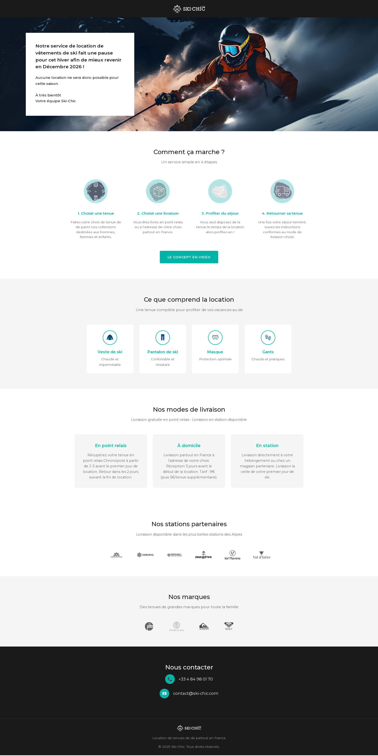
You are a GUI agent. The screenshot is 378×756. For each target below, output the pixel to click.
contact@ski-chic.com (195, 694)
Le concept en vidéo (189, 257)
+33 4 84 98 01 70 (196, 679)
